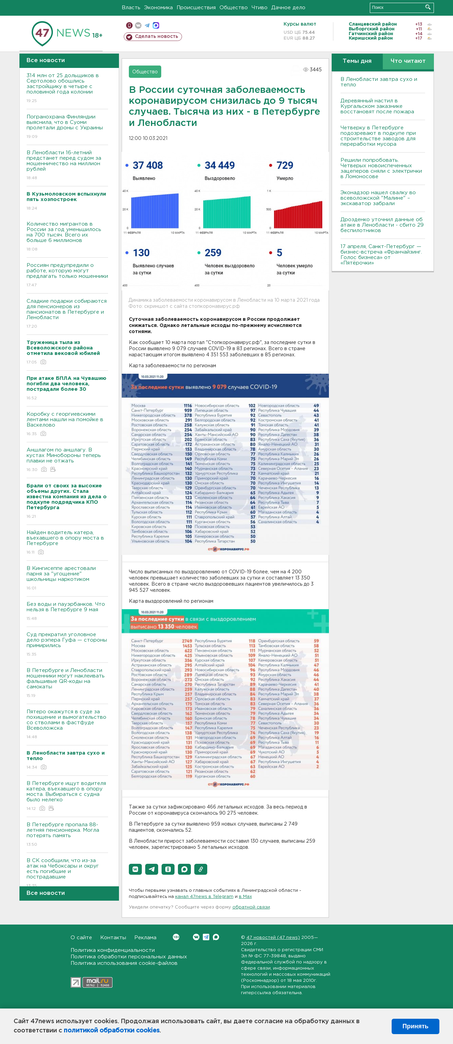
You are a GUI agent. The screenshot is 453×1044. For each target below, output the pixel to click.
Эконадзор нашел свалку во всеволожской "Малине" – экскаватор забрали (378, 198)
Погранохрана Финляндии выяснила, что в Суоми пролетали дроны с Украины (67, 127)
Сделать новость (156, 36)
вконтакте (138, 25)
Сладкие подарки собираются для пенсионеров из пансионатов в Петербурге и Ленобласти (67, 314)
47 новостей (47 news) (273, 938)
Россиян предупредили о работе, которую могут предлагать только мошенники (67, 275)
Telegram (206, 937)
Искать (428, 7)
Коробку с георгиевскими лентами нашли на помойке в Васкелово (67, 424)
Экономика (158, 7)
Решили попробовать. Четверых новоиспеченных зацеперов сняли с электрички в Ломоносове (381, 168)
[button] (135, 869)
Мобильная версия (129, 25)
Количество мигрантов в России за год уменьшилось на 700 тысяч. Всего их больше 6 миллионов (67, 237)
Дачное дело (288, 7)
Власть (131, 7)
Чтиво (260, 7)
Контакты (113, 937)
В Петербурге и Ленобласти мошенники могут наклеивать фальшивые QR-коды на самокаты (67, 683)
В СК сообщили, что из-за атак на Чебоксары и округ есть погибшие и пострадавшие (67, 873)
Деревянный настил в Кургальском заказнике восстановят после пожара (377, 106)
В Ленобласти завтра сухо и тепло (379, 82)
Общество (234, 7)
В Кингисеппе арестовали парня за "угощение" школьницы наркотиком (67, 578)
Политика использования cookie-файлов (124, 963)
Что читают (408, 61)
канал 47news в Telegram (204, 897)
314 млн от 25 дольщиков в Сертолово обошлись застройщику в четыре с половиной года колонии (67, 88)
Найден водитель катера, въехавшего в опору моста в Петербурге (67, 542)
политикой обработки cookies (112, 1030)
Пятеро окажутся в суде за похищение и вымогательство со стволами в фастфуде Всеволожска (67, 725)
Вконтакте (176, 937)
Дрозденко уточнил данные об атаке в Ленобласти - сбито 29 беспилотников (382, 225)
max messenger (156, 25)
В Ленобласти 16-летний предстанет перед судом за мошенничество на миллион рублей (67, 166)
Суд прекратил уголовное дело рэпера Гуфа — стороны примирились (67, 644)
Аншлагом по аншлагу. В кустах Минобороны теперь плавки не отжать (67, 460)
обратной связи (251, 907)
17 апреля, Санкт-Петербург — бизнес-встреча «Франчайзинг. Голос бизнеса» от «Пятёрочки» (381, 254)
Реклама (145, 937)
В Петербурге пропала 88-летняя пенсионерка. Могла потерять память (67, 835)
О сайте (81, 937)
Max (216, 937)
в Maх (245, 897)
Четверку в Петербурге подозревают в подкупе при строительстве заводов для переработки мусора (378, 136)
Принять (415, 1026)
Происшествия (196, 7)
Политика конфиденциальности (113, 950)
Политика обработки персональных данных (129, 957)
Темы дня (357, 61)
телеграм (147, 25)
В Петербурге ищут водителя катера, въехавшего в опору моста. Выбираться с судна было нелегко (67, 796)
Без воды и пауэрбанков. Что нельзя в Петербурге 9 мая (67, 611)
